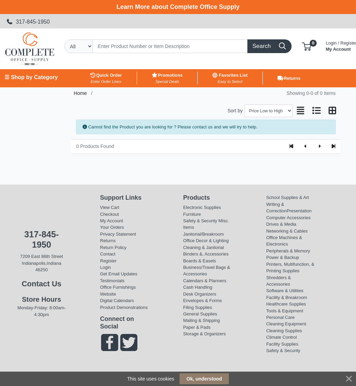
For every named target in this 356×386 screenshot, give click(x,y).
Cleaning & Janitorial (203, 247)
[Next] (319, 146)
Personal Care (280, 317)
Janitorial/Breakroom (203, 234)
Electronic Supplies (202, 207)
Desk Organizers (199, 294)
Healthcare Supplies (286, 304)
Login (105, 267)
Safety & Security (200, 220)
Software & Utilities (285, 290)
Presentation (299, 210)
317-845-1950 (28, 22)
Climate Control (281, 337)
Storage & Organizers (204, 333)
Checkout (109, 214)
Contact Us (41, 283)
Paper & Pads (196, 327)
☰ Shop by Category (31, 77)
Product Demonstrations (124, 307)
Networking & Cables (287, 231)
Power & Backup (282, 257)
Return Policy (113, 247)
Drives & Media (281, 224)
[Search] (170, 46)
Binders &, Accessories (205, 254)
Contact (107, 254)
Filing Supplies (197, 307)
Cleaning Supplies (284, 330)
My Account (111, 220)
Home (80, 93)
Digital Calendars (117, 300)
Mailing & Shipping (201, 320)
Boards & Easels (199, 260)
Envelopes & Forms (202, 300)
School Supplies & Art (287, 197)
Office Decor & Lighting (206, 240)
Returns (107, 240)
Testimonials (112, 280)
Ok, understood (204, 379)
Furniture (192, 214)
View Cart (109, 207)
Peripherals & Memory (288, 250)
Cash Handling (197, 287)
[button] (306, 46)
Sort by (235, 110)
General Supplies (200, 313)
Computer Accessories (288, 217)
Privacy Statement (118, 234)
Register (108, 260)
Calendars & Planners (204, 280)
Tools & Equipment (284, 310)
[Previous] (305, 146)
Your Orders (112, 227)
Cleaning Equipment (286, 323)
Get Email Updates (118, 273)
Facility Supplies (282, 344)
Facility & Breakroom (286, 297)
